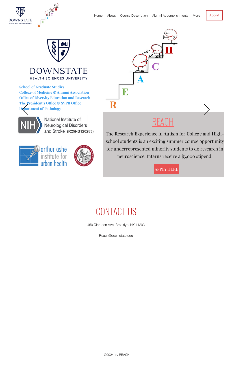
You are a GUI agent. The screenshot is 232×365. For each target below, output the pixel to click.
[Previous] (25, 109)
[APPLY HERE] (166, 169)
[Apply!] (214, 15)
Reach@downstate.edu (116, 235)
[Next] (207, 109)
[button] (134, 15)
